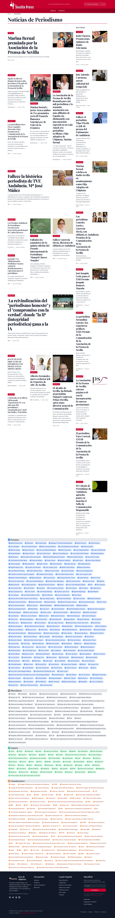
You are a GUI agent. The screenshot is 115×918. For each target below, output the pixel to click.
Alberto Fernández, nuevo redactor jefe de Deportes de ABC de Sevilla (40, 380)
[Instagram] (16, 897)
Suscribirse (94, 890)
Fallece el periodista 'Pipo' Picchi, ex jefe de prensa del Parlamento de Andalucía (83, 126)
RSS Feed (37, 887)
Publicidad (87, 899)
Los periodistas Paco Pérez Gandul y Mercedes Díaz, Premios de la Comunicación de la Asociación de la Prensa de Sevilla (18, 131)
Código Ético (62, 882)
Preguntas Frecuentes (90, 901)
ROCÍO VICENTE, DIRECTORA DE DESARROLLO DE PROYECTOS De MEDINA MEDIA (15, 364)
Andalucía (62, 10)
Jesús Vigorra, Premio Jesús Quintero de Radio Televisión (83, 41)
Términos (96, 912)
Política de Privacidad (65, 885)
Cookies (90, 912)
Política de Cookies (64, 887)
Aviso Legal (62, 892)
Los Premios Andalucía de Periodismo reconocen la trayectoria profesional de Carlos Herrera (18, 228)
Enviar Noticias (88, 904)
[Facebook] (10, 897)
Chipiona (53, 10)
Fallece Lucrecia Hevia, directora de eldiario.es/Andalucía (64, 242)
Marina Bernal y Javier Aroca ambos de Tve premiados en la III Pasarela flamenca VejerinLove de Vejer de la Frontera (40, 117)
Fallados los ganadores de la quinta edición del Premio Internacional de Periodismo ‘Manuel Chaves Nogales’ (39, 250)
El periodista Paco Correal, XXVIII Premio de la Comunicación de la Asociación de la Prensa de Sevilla (84, 445)
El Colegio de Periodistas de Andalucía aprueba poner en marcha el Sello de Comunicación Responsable (84, 498)
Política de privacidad (96, 895)
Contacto (61, 894)
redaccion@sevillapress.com (28, 913)
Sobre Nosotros (63, 880)
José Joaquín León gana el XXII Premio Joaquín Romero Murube (82, 281)
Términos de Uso (64, 890)
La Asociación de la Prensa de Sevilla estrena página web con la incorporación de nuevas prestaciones (83, 392)
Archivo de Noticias (39, 885)
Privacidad (83, 912)
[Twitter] (13, 897)
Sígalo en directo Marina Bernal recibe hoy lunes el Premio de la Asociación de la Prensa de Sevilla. (17, 83)
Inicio (9, 14)
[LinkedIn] (19, 897)
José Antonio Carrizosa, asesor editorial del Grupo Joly (82, 80)
